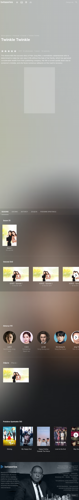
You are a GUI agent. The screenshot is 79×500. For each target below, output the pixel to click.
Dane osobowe (74, 475)
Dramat (23, 35)
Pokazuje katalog (63, 466)
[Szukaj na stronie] (76, 2)
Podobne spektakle (48, 212)
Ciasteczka (74, 473)
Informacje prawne (63, 473)
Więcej (13, 363)
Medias (68, 477)
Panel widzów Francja (72, 482)
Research (75, 479)
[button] (9, 341)
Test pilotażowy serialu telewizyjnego (66, 480)
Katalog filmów (74, 466)
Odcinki (15, 212)
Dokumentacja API (62, 468)
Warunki (65, 475)
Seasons (5, 212)
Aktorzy (24, 212)
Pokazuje (16, 35)
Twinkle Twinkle (33, 35)
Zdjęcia (34, 212)
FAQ (70, 468)
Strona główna (6, 35)
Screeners (74, 477)
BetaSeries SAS (59, 477)
